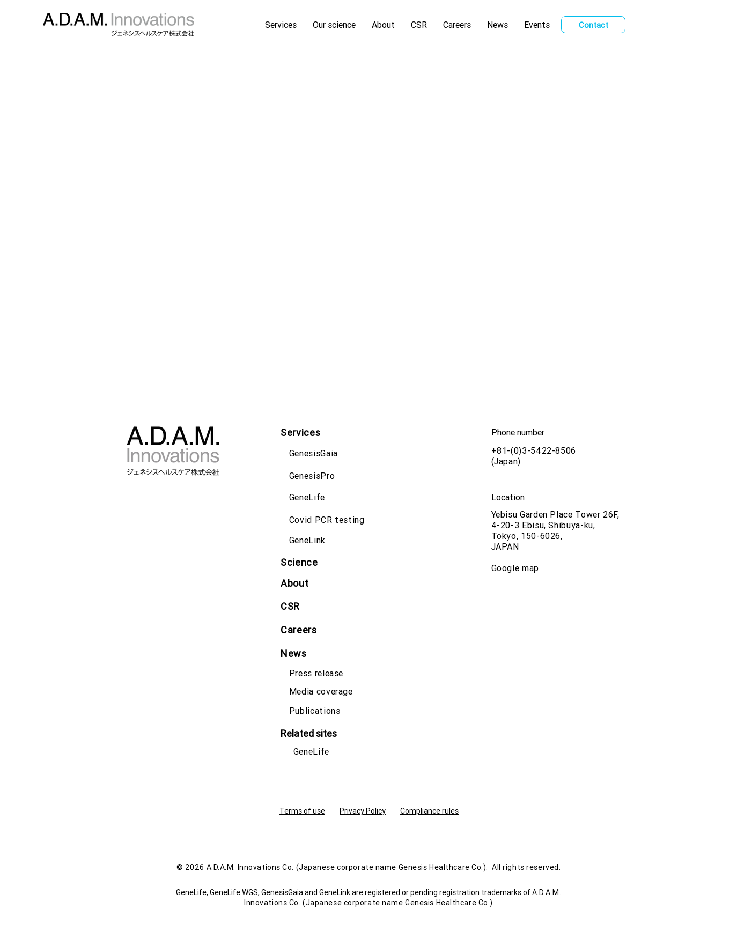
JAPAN (505, 546)
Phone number (517, 432)
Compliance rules (429, 811)
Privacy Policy (363, 811)
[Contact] (593, 24)
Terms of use (302, 811)
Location (508, 497)
